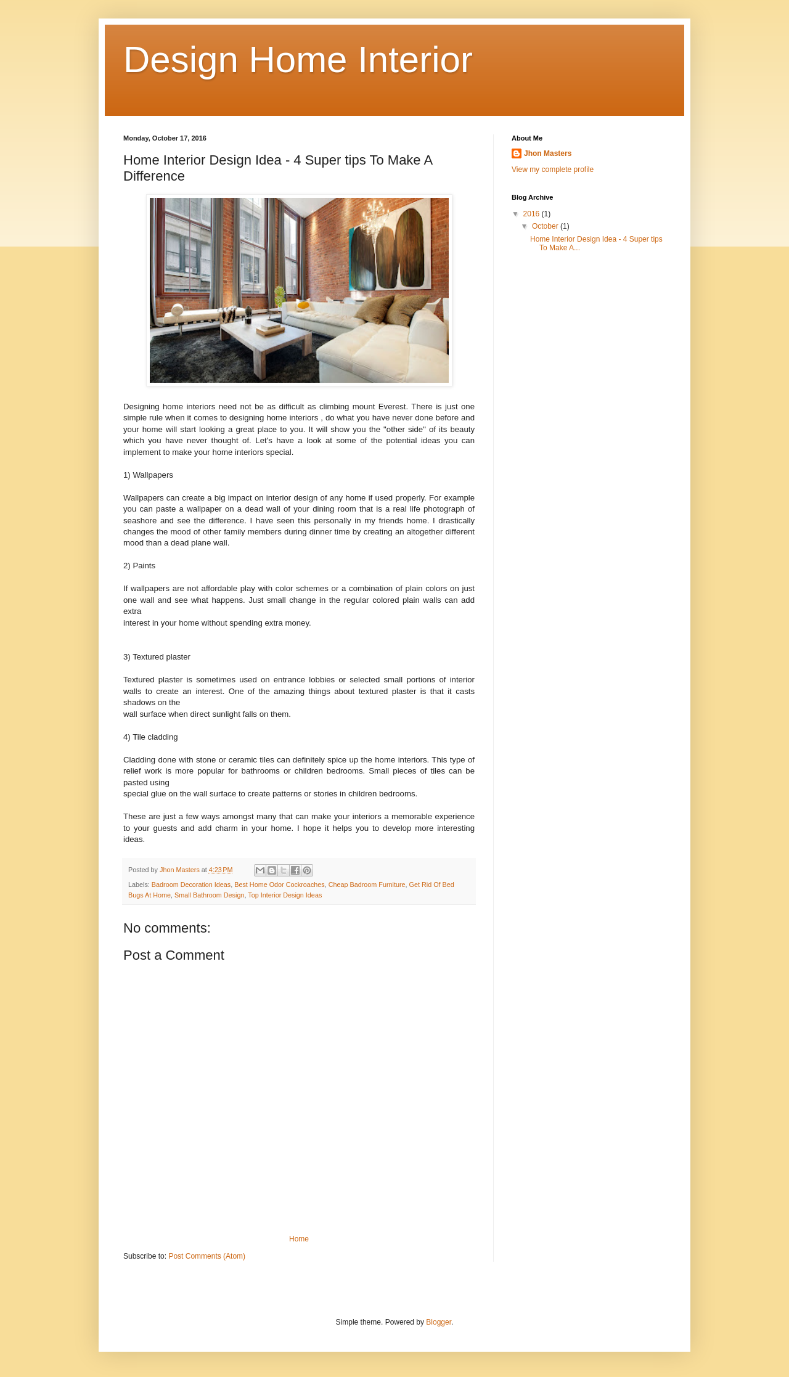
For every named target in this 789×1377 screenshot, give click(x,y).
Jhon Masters (547, 153)
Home (299, 1239)
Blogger (438, 1322)
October (546, 226)
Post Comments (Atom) (206, 1256)
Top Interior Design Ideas (285, 895)
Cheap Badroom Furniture (367, 884)
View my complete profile (553, 169)
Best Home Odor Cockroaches (279, 884)
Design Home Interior (298, 59)
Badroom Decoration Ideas (191, 884)
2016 (532, 214)
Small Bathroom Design (209, 895)
